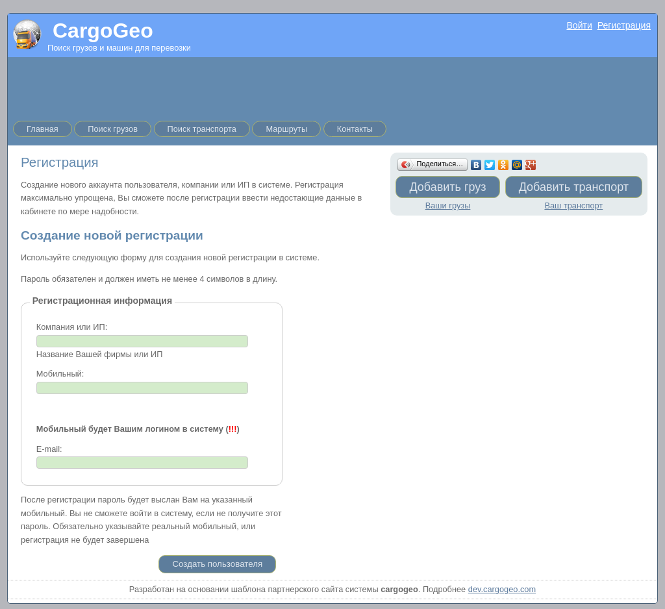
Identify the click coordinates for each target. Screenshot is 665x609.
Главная (42, 129)
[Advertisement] (332, 86)
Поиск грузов (113, 129)
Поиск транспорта (202, 129)
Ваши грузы (448, 205)
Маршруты (286, 129)
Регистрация (624, 25)
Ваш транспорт (573, 205)
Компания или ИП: (71, 327)
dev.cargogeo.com (502, 589)
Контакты (355, 129)
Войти (579, 25)
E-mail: (49, 449)
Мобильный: (60, 374)
